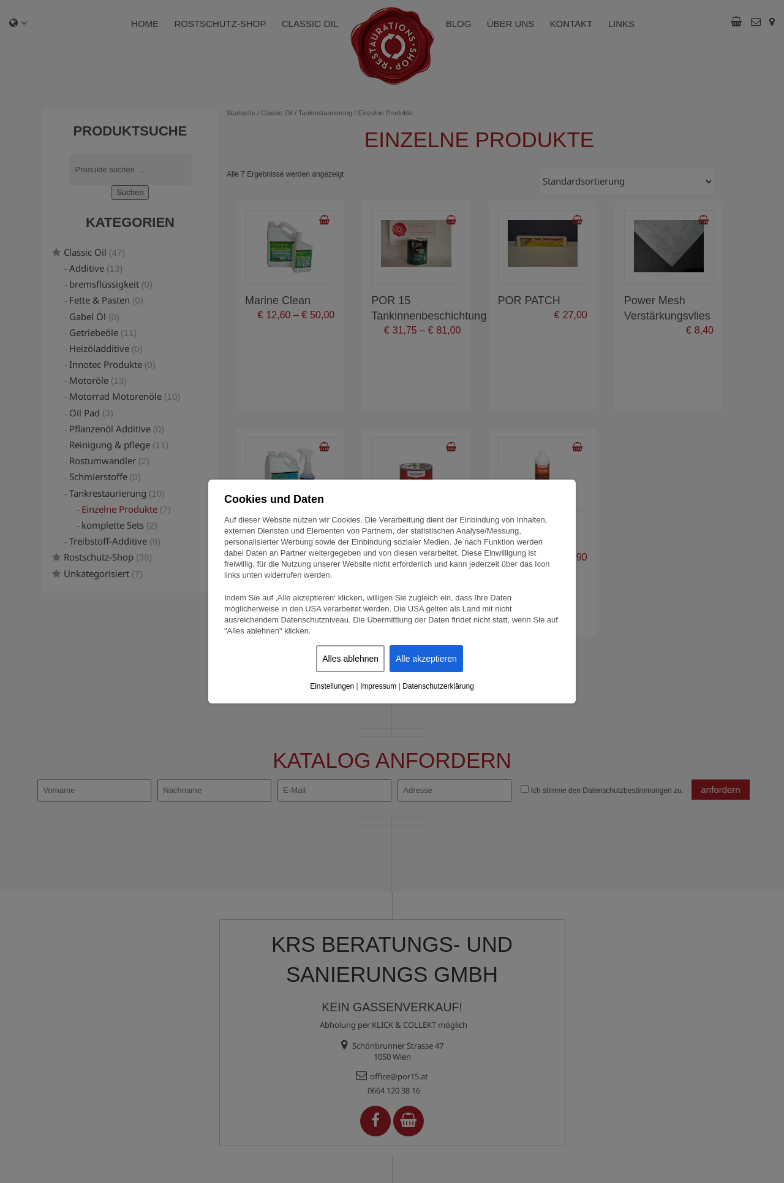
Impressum (378, 686)
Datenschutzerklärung (438, 686)
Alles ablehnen (350, 659)
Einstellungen (332, 686)
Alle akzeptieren (426, 659)
